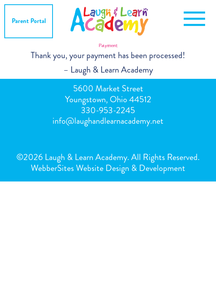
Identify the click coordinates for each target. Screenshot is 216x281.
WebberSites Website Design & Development (108, 168)
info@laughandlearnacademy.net (108, 121)
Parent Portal (29, 20)
